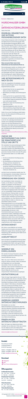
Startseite (3, 19)
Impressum (9, 396)
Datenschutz (16, 396)
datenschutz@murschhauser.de (9, 332)
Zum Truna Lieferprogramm (10, 364)
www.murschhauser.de (20, 394)
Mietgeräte (6, 360)
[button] (25, 396)
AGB (4, 362)
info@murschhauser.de (11, 353)
